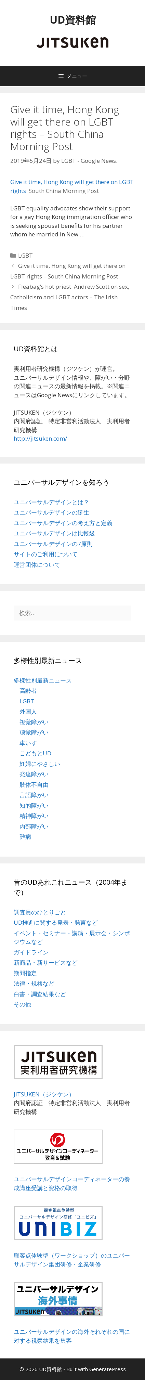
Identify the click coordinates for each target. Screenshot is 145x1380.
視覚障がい (34, 722)
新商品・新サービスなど (46, 962)
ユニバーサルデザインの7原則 (53, 544)
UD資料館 (73, 20)
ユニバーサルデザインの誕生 (51, 512)
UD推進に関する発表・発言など (56, 922)
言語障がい (34, 795)
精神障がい (34, 816)
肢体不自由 (34, 785)
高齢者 (28, 690)
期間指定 (25, 973)
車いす (28, 743)
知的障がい (34, 805)
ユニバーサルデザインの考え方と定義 (63, 523)
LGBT (25, 255)
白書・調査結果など (40, 994)
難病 (25, 837)
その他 (22, 1004)
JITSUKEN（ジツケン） (44, 1094)
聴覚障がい (34, 732)
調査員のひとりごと (40, 912)
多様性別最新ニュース (43, 680)
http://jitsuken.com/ (40, 438)
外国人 (28, 711)
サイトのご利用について (46, 554)
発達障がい (34, 774)
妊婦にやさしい (39, 764)
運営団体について (37, 565)
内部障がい (34, 826)
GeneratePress (107, 1369)
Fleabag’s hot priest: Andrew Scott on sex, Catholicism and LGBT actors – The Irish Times (69, 297)
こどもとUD (35, 753)
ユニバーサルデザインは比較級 (54, 533)
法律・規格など (34, 983)
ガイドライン (31, 952)
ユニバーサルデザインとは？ (51, 502)
